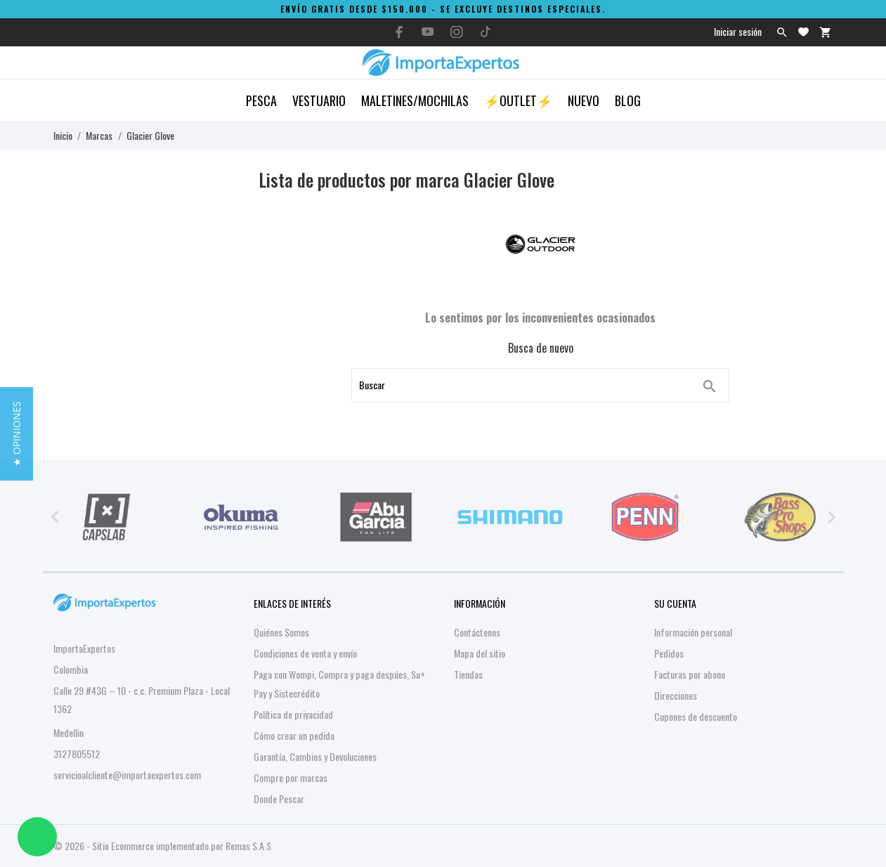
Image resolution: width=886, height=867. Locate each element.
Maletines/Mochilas (415, 100)
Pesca (261, 100)
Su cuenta (675, 603)
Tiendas (468, 674)
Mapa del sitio (479, 653)
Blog (628, 100)
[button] (16, 434)
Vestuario (319, 100)
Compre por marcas (290, 777)
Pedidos (669, 653)
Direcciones (675, 695)
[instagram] (457, 32)
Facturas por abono (689, 674)
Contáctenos (477, 632)
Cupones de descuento (695, 716)
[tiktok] (485, 31)
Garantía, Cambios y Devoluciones (315, 756)
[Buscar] (709, 386)
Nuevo (583, 100)
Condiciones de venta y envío (305, 653)
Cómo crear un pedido (294, 735)
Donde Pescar (279, 798)
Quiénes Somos (281, 632)
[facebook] (399, 32)
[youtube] (428, 31)
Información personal (693, 632)
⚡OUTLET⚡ (518, 100)
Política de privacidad (293, 714)
